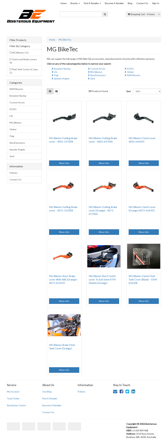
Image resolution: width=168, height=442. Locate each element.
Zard (12, 156)
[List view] (56, 91)
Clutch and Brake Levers (23, 61)
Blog (130, 3)
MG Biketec (20, 52)
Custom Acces (17, 102)
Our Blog (47, 391)
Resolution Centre (16, 405)
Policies (13, 172)
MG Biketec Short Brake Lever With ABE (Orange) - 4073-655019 (63, 279)
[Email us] (115, 391)
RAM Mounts (16, 89)
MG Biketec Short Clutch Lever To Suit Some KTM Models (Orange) (102, 279)
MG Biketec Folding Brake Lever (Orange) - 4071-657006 (103, 210)
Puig (12, 136)
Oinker (13, 129)
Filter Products (18, 40)
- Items (141, 14)
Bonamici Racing (18, 95)
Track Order (13, 398)
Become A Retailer (114, 3)
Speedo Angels (17, 149)
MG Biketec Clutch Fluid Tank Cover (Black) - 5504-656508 (143, 279)
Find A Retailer (92, 3)
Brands (75, 3)
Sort (128, 91)
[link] (121, 391)
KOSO (13, 109)
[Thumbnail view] (50, 91)
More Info (64, 163)
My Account (13, 391)
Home (64, 3)
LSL (11, 115)
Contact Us (142, 3)
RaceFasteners (17, 142)
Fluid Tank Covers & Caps (24, 71)
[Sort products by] (147, 91)
